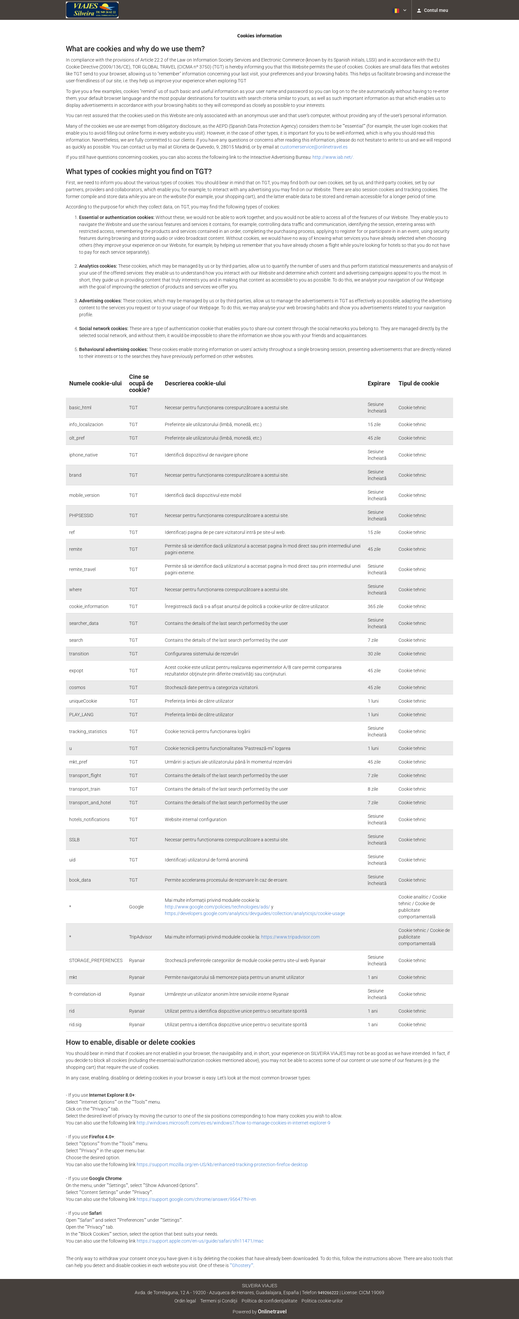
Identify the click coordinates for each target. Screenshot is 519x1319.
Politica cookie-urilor (322, 1300)
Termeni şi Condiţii (218, 1300)
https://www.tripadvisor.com (290, 937)
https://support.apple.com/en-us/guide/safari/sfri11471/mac (200, 1241)
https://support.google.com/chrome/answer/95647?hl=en (196, 1199)
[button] (398, 10)
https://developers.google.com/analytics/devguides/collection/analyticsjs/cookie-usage (255, 913)
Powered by (260, 1311)
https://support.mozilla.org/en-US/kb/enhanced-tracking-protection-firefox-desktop (222, 1164)
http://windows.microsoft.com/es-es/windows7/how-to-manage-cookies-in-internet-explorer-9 (233, 1122)
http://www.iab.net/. (333, 157)
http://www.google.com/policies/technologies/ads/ (217, 906)
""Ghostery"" (241, 1265)
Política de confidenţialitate (269, 1300)
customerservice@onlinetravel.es (314, 147)
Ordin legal (185, 1300)
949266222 (328, 1293)
